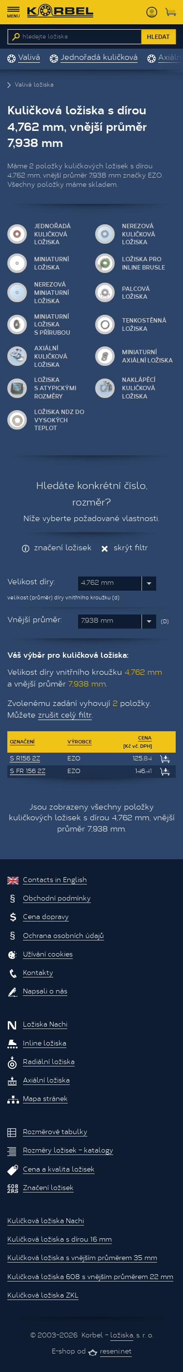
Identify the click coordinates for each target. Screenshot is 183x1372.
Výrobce (79, 741)
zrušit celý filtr (65, 716)
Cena (145, 737)
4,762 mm (97, 583)
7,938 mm (97, 621)
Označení (22, 741)
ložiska (121, 1336)
